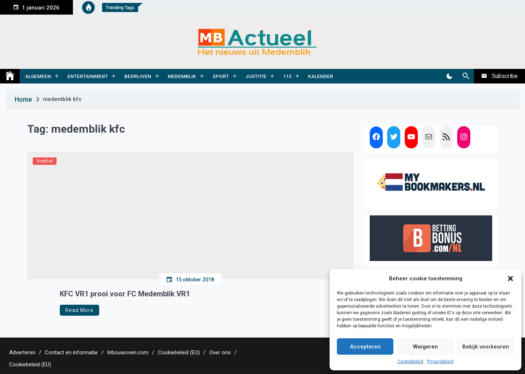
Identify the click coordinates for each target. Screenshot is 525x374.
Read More (79, 310)
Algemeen (38, 76)
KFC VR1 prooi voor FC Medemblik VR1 (125, 293)
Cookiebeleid (410, 361)
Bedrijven (137, 76)
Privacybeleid (440, 361)
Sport (221, 76)
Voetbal (44, 161)
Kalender (320, 76)
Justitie (256, 76)
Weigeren (425, 346)
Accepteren (365, 346)
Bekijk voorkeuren (485, 346)
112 (287, 76)
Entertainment (87, 76)
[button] (510, 278)
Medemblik (182, 76)
